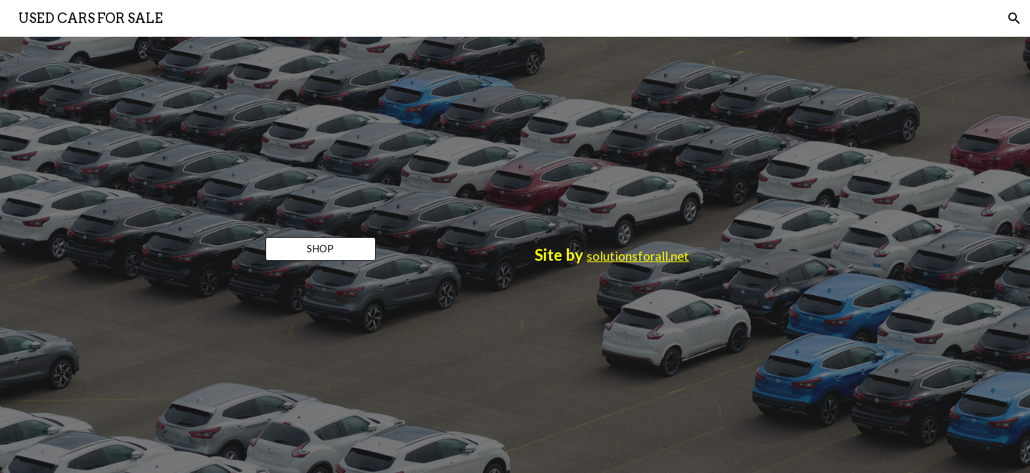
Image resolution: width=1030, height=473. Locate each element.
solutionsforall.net (638, 256)
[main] (612, 255)
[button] (1014, 18)
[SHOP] (320, 249)
